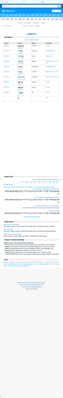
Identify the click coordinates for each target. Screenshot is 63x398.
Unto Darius (39, 187)
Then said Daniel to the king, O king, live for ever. (23, 250)
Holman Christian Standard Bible (12, 234)
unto (16, 187)
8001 (5, 87)
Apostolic (50, 179)
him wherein (21, 187)
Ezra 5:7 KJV (54, 262)
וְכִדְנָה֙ (46, 182)
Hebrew (6, 25)
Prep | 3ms (49, 56)
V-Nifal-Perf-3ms (50, 66)
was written (29, 187)
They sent (7, 187)
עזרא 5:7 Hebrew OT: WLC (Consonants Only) (47, 197)
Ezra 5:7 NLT (24, 262)
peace (52, 187)
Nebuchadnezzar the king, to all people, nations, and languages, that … (30, 248)
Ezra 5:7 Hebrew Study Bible (39, 179)
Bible (3, 25)
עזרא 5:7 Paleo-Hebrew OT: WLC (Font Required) (46, 206)
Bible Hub (26, 266)
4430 (5, 82)
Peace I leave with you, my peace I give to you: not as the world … (28, 252)
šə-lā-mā (20, 89)
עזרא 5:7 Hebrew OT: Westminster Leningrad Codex (45, 189)
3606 (5, 92)
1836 (5, 61)
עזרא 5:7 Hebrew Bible (53, 211)
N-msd (48, 45)
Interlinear (56, 179)
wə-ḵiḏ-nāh (21, 63)
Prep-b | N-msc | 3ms (52, 71)
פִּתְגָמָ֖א (57, 182)
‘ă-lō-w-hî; (21, 58)
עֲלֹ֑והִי (49, 182)
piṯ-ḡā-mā (20, 48)
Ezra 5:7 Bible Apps (10, 264)
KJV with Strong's (8, 184)
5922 (5, 56)
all (49, 187)
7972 (5, 51)
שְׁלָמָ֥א (27, 182)
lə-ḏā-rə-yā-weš (22, 79)
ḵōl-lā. (19, 94)
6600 (5, 45)
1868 (5, 77)
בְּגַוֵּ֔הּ (39, 182)
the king (46, 187)
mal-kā (20, 84)
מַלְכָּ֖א (30, 182)
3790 (5, 66)
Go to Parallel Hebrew (31, 40)
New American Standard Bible (12, 224)
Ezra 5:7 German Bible (15, 266)
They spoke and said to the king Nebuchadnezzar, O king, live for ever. (29, 246)
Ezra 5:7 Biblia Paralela (24, 264)
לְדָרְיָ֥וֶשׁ (35, 182)
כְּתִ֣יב (43, 182)
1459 (5, 71)
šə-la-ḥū (20, 53)
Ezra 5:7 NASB (44, 262)
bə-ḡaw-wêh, (21, 74)
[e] (8, 45)
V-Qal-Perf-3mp (50, 51)
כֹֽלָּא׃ (23, 182)
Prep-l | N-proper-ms (52, 77)
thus (34, 187)
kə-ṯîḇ (19, 69)
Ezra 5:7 (6, 262)
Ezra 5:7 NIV (14, 262)
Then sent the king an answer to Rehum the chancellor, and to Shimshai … (31, 244)
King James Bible (8, 229)
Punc (47, 97)
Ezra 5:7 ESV (33, 262)
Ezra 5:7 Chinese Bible (41, 264)
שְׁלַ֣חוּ (53, 182)
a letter (12, 187)
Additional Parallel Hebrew (31, 217)
